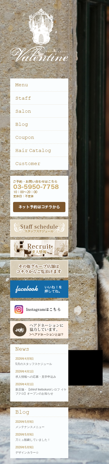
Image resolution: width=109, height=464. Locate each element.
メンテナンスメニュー (29, 427)
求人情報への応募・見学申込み (35, 376)
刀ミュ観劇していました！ (32, 439)
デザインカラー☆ (27, 452)
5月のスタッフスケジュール (33, 364)
